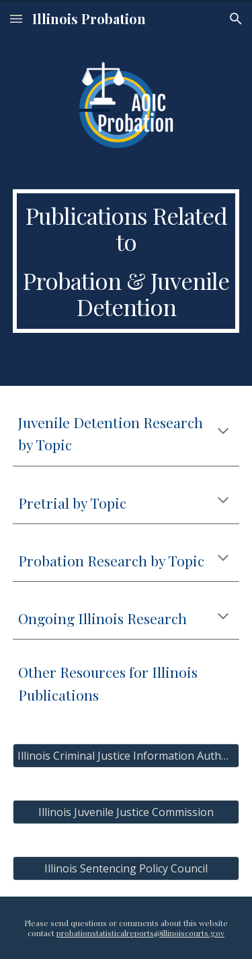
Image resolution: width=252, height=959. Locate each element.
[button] (16, 18)
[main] (126, 261)
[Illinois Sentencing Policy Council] (126, 868)
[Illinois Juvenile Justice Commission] (126, 812)
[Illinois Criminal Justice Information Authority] (126, 756)
